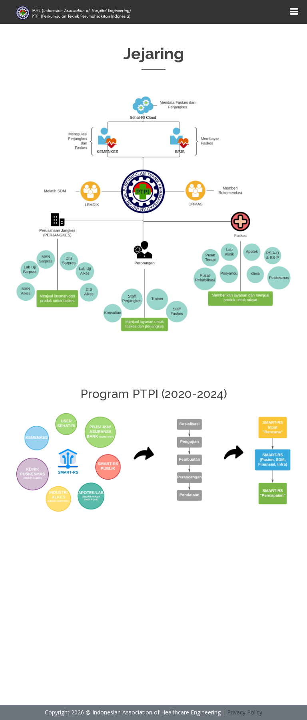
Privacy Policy (244, 712)
